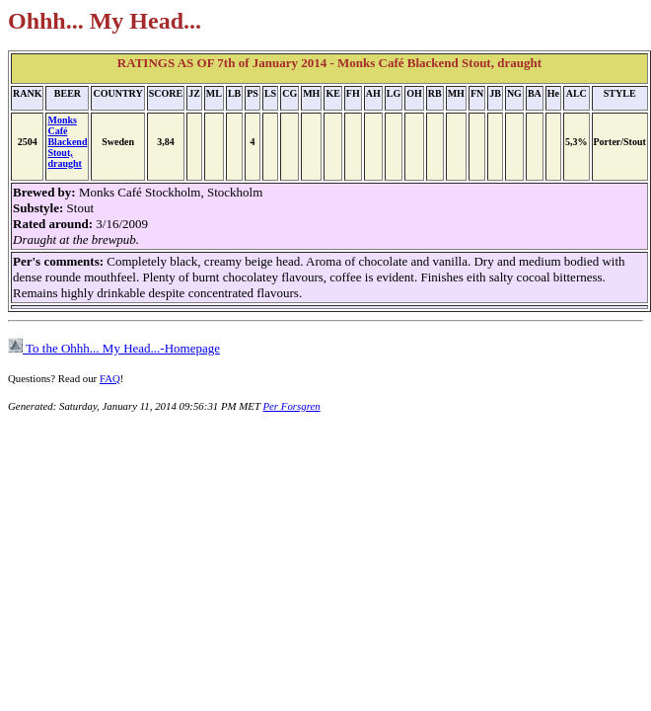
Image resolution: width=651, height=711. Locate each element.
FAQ (110, 378)
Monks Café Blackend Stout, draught (67, 142)
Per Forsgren (291, 406)
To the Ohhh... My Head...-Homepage (114, 348)
